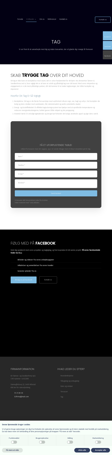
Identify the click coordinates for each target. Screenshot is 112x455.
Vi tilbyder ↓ (31, 19)
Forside (20, 19)
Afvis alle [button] (82, 450)
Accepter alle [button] (100, 450)
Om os (41, 19)
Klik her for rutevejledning (20, 387)
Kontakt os (63, 19)
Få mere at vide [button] (12, 450)
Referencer (52, 19)
